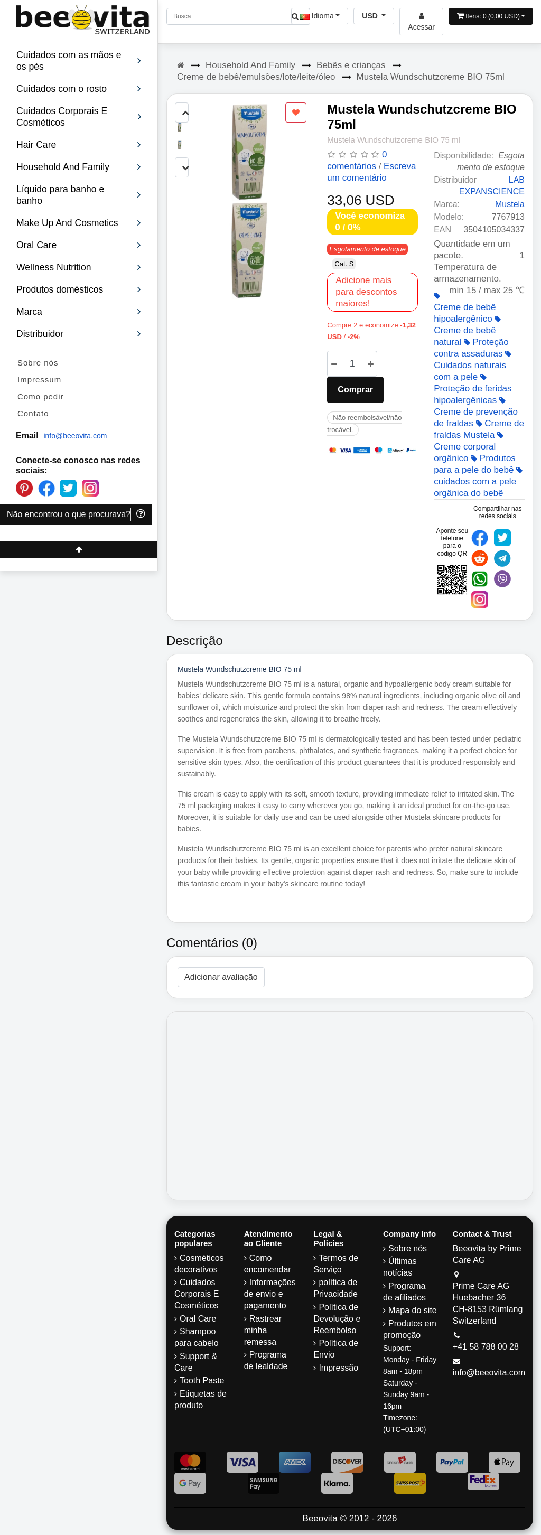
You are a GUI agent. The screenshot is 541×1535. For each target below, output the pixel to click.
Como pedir (40, 396)
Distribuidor (79, 334)
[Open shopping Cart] (491, 16)
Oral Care (198, 1318)
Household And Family (250, 65)
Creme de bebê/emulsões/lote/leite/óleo (256, 77)
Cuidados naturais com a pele (472, 366)
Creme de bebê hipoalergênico (465, 308)
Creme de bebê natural (467, 331)
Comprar (355, 389)
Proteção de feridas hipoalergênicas (472, 389)
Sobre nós (37, 362)
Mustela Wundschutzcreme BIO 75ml (431, 77)
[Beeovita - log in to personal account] (421, 21)
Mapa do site (412, 1310)
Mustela (510, 204)
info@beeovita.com (75, 436)
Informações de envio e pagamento (270, 1294)
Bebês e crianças (350, 65)
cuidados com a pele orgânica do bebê (478, 482)
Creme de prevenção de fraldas (476, 412)
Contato (33, 413)
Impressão (338, 1367)
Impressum (39, 379)
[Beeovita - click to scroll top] (78, 549)
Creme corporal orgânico (468, 447)
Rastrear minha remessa (263, 1330)
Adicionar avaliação (221, 976)
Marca (79, 311)
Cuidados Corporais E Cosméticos (196, 1294)
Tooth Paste (202, 1380)
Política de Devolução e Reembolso (336, 1319)
